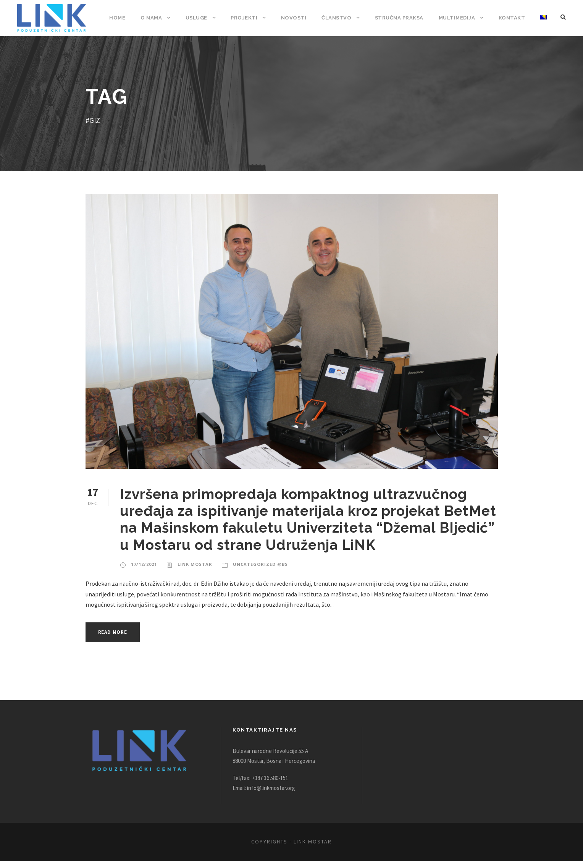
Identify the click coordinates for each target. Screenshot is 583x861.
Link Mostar (193, 564)
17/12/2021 (143, 564)
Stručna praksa (400, 18)
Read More (114, 632)
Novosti (296, 18)
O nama (155, 18)
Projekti (248, 18)
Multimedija (458, 18)
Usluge (201, 18)
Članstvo (338, 18)
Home (122, 18)
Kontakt (512, 18)
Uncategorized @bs (257, 564)
